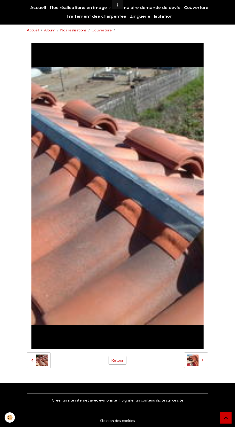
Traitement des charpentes (96, 16)
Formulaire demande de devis (147, 8)
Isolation (163, 16)
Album (49, 30)
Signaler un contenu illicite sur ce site (152, 400)
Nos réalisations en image (79, 8)
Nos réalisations (73, 30)
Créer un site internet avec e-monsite (84, 400)
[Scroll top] (226, 418)
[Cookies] (10, 417)
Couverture (196, 8)
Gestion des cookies (117, 420)
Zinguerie (140, 16)
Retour (117, 360)
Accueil (38, 8)
